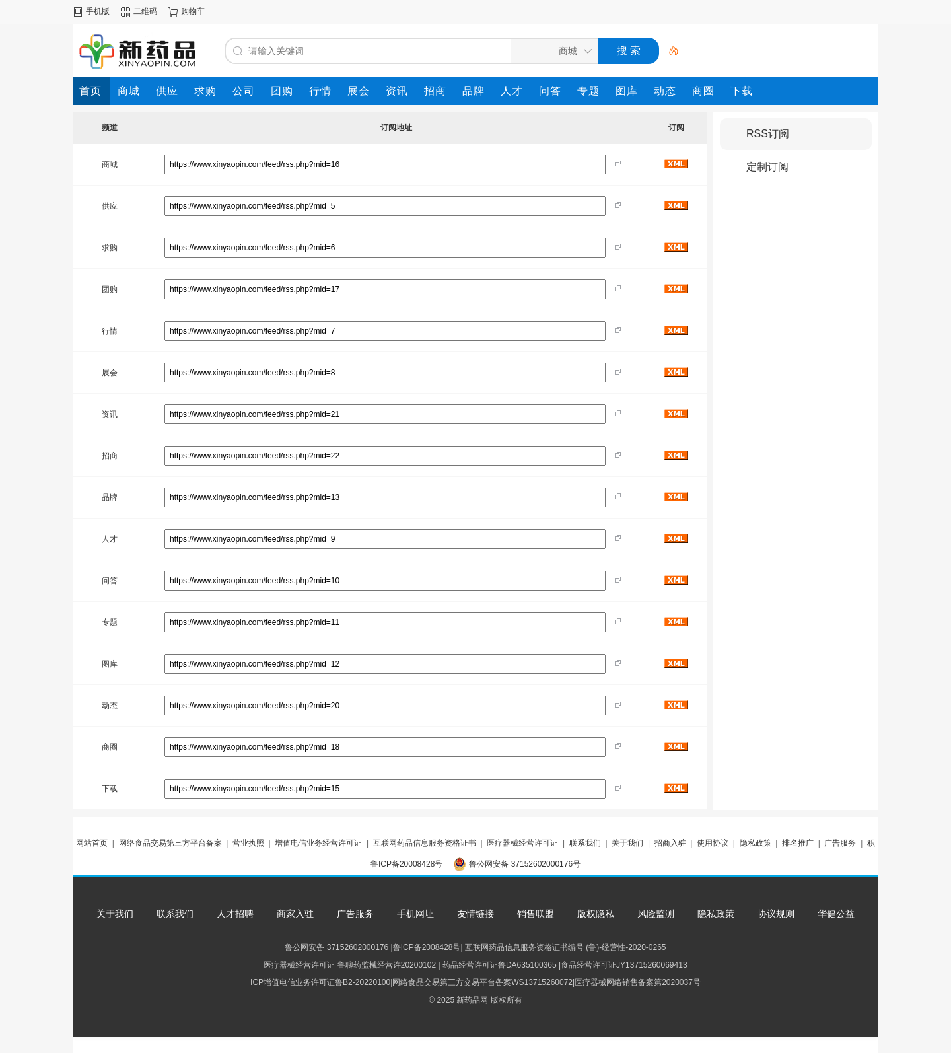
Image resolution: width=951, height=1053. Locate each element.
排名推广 (798, 843)
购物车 (193, 11)
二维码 (145, 11)
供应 (110, 206)
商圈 (110, 747)
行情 (110, 331)
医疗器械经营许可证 (522, 843)
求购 (110, 247)
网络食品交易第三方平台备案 (170, 843)
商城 (110, 164)
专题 (110, 622)
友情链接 (475, 913)
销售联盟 (535, 913)
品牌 (110, 497)
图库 (110, 664)
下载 (110, 788)
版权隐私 (595, 913)
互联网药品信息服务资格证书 (424, 843)
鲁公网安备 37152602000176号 (525, 864)
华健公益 (836, 913)
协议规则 (775, 913)
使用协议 (712, 843)
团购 (110, 289)
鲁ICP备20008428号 (406, 864)
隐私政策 (755, 843)
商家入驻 (295, 913)
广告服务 (840, 843)
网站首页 (92, 843)
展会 (110, 372)
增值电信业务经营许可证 (318, 843)
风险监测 (655, 913)
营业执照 (248, 843)
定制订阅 (767, 166)
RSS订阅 (767, 133)
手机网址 (415, 913)
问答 (110, 580)
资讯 (110, 414)
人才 (110, 539)
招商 (110, 455)
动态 (110, 705)
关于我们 (627, 843)
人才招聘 (235, 913)
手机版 (98, 11)
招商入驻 (670, 843)
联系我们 (585, 843)
